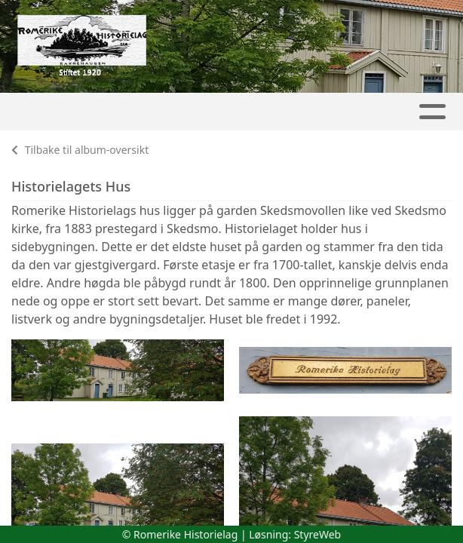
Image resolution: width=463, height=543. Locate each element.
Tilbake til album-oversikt (80, 150)
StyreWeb (318, 534)
